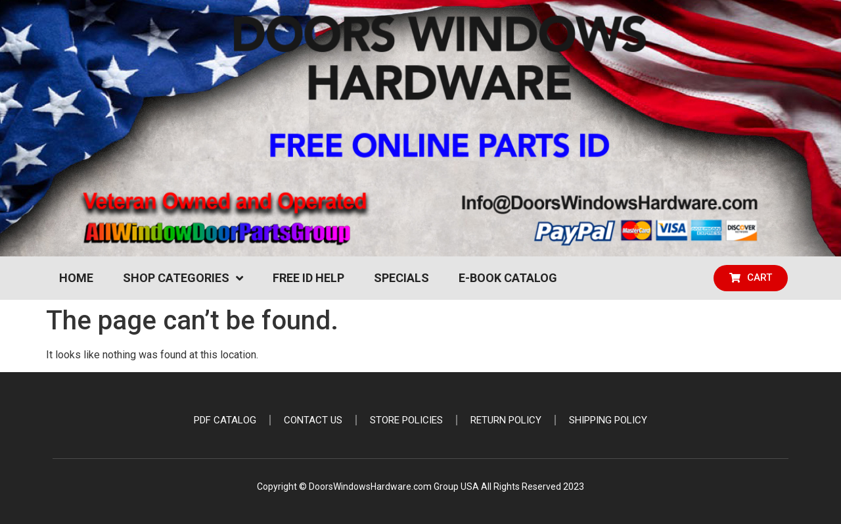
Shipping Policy (608, 420)
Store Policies (406, 420)
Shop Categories (183, 278)
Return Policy (505, 420)
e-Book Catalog (508, 278)
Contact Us (313, 420)
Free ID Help (308, 278)
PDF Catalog (225, 420)
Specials (401, 278)
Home (76, 278)
